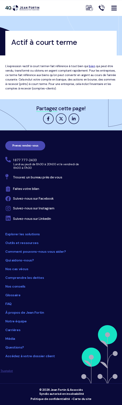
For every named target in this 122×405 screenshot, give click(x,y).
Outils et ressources (22, 243)
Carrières (12, 330)
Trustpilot (6, 371)
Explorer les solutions (22, 234)
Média (10, 338)
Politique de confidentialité (50, 399)
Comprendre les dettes (24, 277)
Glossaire (12, 295)
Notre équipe (16, 321)
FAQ (8, 304)
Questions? (14, 347)
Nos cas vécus (16, 269)
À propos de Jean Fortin (24, 312)
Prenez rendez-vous (25, 145)
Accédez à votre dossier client (30, 356)
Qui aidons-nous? (19, 260)
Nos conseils (15, 286)
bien (92, 66)
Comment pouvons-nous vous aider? (35, 251)
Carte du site (82, 399)
